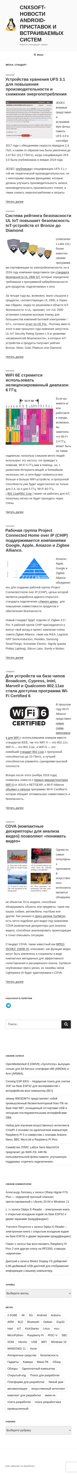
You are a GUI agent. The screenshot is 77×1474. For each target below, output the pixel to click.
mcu (56, 1328)
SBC (64, 1335)
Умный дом (55, 1382)
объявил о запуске (18, 789)
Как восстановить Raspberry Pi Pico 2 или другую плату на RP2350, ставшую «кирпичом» (36, 1248)
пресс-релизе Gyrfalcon (50, 916)
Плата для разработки (44, 1375)
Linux (46, 1328)
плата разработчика (48, 1402)
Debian (47, 1322)
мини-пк (50, 1395)
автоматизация (17, 1388)
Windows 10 (58, 1342)
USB (34, 1342)
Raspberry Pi (35, 1335)
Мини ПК (42, 1362)
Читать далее (15, 201)
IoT (19, 1328)
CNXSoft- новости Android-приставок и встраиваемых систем (42, 24)
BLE (20, 1322)
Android (42, 1315)
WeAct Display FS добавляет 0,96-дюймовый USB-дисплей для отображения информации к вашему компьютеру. (37, 1266)
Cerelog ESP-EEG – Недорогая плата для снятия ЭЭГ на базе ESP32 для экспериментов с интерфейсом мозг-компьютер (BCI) (38, 1086)
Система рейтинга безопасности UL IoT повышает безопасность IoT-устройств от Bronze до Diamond (38, 223)
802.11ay (26, 493)
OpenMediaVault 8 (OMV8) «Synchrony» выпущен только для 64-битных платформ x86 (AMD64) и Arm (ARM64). (38, 1068)
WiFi (44, 1342)
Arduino (56, 1315)
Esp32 (60, 1322)
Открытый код (16, 1375)
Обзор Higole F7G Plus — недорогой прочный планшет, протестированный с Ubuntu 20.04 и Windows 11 (37, 1197)
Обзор (57, 1362)
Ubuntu (22, 1342)
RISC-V (52, 1335)
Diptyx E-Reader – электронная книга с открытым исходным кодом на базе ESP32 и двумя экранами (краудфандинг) (38, 1214)
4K (23, 1315)
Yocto (33, 1348)
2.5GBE (12, 1315)
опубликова (23, 168)
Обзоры (12, 1368)
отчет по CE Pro (36, 324)
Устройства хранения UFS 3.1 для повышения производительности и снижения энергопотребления (36, 87)
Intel (10, 1328)
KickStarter (32, 1328)
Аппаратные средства (21, 1355)
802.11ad (13, 493)
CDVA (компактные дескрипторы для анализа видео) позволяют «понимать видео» (35, 834)
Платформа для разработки (25, 1382)
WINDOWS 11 (16, 1348)
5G (31, 1315)
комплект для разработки (24, 1395)
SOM (10, 1342)
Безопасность (49, 1355)
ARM (10, 1322)
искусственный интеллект (48, 1388)
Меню (38, 55)
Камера (28, 1362)
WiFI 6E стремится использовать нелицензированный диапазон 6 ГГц (36, 382)
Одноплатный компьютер (38, 1368)
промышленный (17, 1408)
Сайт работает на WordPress (20, 1466)
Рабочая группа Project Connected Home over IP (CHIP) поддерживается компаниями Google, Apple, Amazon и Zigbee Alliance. (37, 540)
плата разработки (19, 1402)
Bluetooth (33, 1322)
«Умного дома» (48, 601)
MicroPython (15, 1335)
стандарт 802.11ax (32, 751)
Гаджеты (13, 1362)
